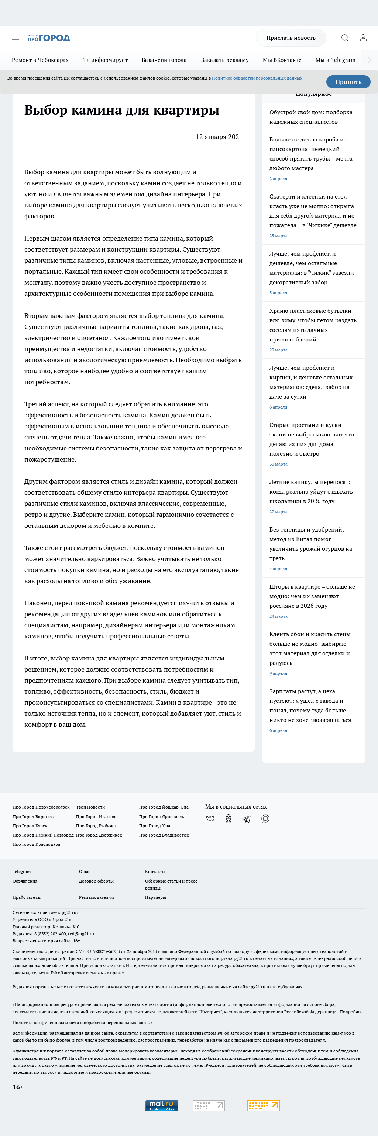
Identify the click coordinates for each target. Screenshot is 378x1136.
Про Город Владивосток (164, 835)
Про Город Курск (30, 825)
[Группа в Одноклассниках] (228, 818)
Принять (349, 81)
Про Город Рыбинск (96, 825)
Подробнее (351, 1011)
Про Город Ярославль (161, 816)
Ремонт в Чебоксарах (40, 59)
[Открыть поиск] (344, 38)
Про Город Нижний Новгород (43, 835)
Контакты (155, 871)
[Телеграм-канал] (247, 818)
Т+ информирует (105, 59)
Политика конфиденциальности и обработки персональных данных (83, 1022)
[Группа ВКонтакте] (210, 818)
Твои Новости (90, 807)
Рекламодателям (96, 897)
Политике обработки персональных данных (257, 78)
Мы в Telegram (335, 59)
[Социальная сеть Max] (265, 818)
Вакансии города (164, 59)
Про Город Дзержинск (99, 835)
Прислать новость (291, 37)
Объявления (25, 881)
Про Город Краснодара (36, 844)
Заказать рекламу (225, 59)
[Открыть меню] (15, 38)
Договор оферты (96, 881)
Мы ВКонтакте (282, 59)
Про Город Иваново (96, 816)
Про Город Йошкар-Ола (164, 807)
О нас (84, 871)
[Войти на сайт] (363, 38)
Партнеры (155, 897)
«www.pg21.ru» (63, 912)
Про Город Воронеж (33, 816)
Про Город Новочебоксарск (41, 807)
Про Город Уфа (154, 825)
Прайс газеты (27, 897)
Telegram (22, 871)
